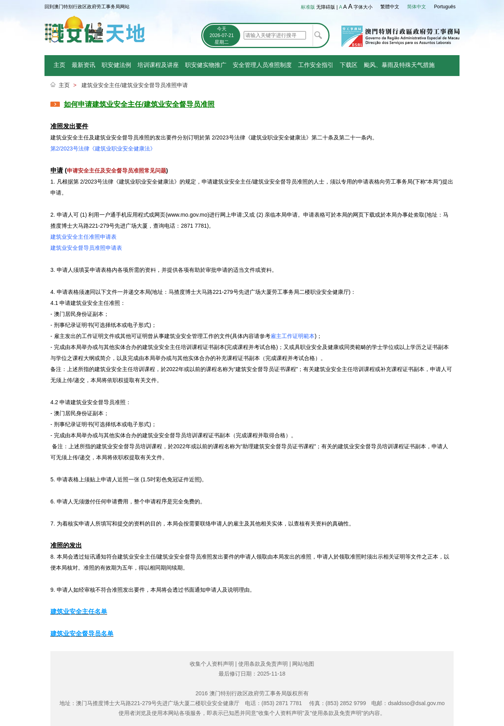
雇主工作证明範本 (293, 336)
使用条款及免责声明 (263, 664)
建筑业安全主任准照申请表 (83, 237)
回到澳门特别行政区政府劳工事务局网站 (87, 6)
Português (445, 6)
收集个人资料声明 (212, 664)
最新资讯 (83, 64)
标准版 (308, 7)
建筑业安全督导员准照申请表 (86, 248)
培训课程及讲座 (158, 64)
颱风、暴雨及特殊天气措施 (399, 64)
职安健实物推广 (205, 64)
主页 (59, 64)
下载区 (349, 64)
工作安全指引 (316, 64)
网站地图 (303, 664)
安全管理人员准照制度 (262, 64)
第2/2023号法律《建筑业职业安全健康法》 (103, 148)
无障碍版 (325, 7)
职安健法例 (116, 64)
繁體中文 (389, 6)
